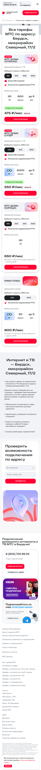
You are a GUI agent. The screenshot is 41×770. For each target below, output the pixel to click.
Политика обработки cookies (14, 738)
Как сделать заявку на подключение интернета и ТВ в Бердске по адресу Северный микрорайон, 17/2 (20, 384)
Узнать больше (20, 119)
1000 (33, 76)
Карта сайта (7, 725)
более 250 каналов (16, 81)
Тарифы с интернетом (11, 679)
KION (4, 715)
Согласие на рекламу (21, 746)
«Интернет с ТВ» (9, 697)
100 (8, 76)
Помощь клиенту (9, 728)
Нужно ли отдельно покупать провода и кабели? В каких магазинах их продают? (17, 424)
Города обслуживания (11, 629)
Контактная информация (12, 731)
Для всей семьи (8, 722)
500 (24, 76)
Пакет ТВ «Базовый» (10, 703)
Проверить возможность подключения (18, 639)
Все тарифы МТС (9, 662)
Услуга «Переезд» (9, 647)
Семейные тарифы (10, 666)
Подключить (24, 390)
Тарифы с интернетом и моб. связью (17, 672)
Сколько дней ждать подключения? (19, 432)
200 (16, 76)
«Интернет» (7, 693)
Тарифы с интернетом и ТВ (13, 676)
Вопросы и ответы (9, 652)
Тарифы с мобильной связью (14, 685)
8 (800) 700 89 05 (9, 5)
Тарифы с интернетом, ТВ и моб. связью (18, 669)
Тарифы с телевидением (12, 682)
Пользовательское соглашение (22, 749)
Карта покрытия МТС (11, 632)
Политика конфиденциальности (21, 745)
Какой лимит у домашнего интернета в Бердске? (20, 415)
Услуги (5, 691)
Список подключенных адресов (15, 636)
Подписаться (13, 618)
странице (22, 751)
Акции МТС (6, 710)
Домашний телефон (10, 707)
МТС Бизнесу (7, 657)
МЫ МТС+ (6, 718)
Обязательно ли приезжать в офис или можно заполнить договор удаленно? (19, 406)
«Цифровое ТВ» (8, 700)
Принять (8, 766)
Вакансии (6, 735)
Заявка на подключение (12, 643)
